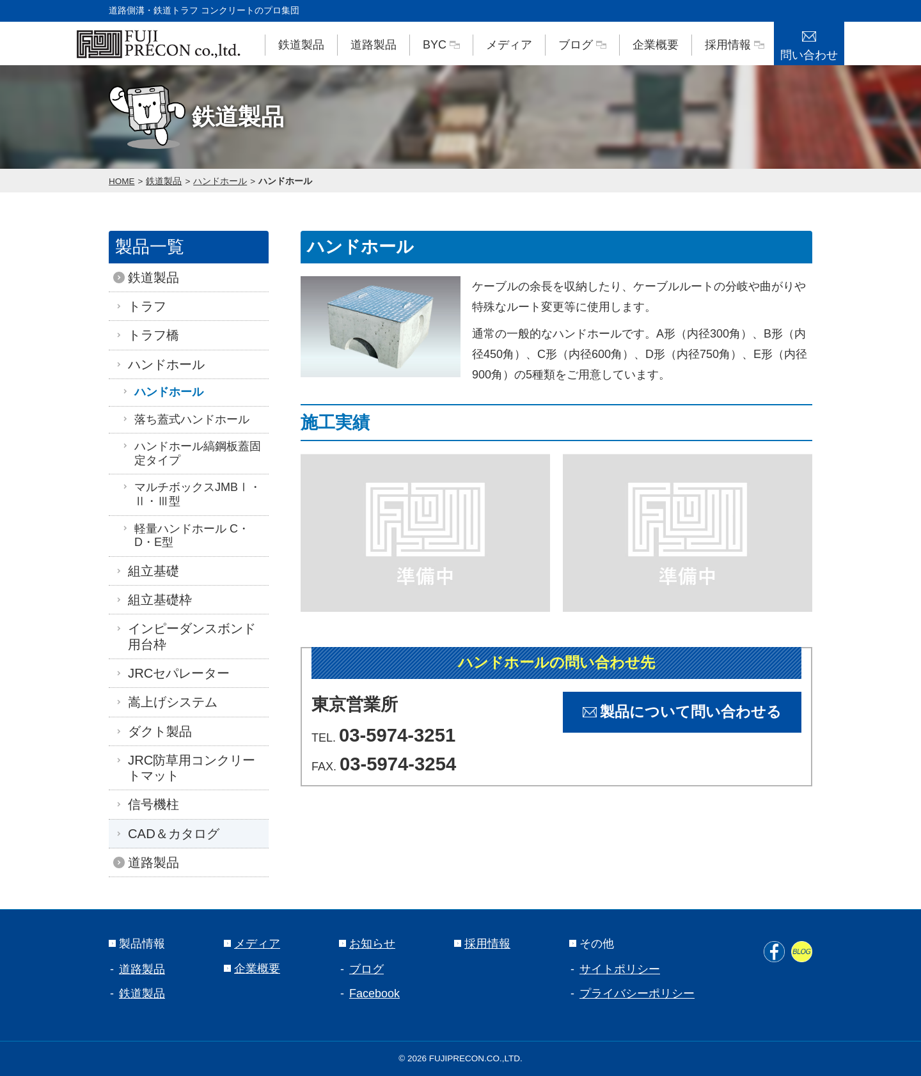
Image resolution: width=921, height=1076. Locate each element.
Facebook (374, 993)
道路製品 (373, 44)
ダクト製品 (157, 731)
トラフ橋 (150, 335)
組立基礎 (150, 571)
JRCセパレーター (176, 673)
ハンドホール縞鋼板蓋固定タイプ (191, 453)
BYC (441, 44)
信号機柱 (150, 804)
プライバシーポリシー (637, 993)
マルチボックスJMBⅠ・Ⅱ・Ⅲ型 (191, 494)
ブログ (582, 44)
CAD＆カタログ (170, 834)
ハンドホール (220, 181)
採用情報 (734, 44)
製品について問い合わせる (682, 712)
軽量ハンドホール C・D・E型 (185, 535)
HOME (122, 181)
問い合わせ (809, 41)
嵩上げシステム (169, 702)
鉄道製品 (301, 44)
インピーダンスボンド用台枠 (189, 636)
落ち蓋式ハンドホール (185, 419)
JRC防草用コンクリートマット (188, 768)
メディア (509, 44)
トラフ (144, 306)
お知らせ (367, 943)
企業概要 (656, 44)
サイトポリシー (619, 969)
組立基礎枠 (157, 600)
